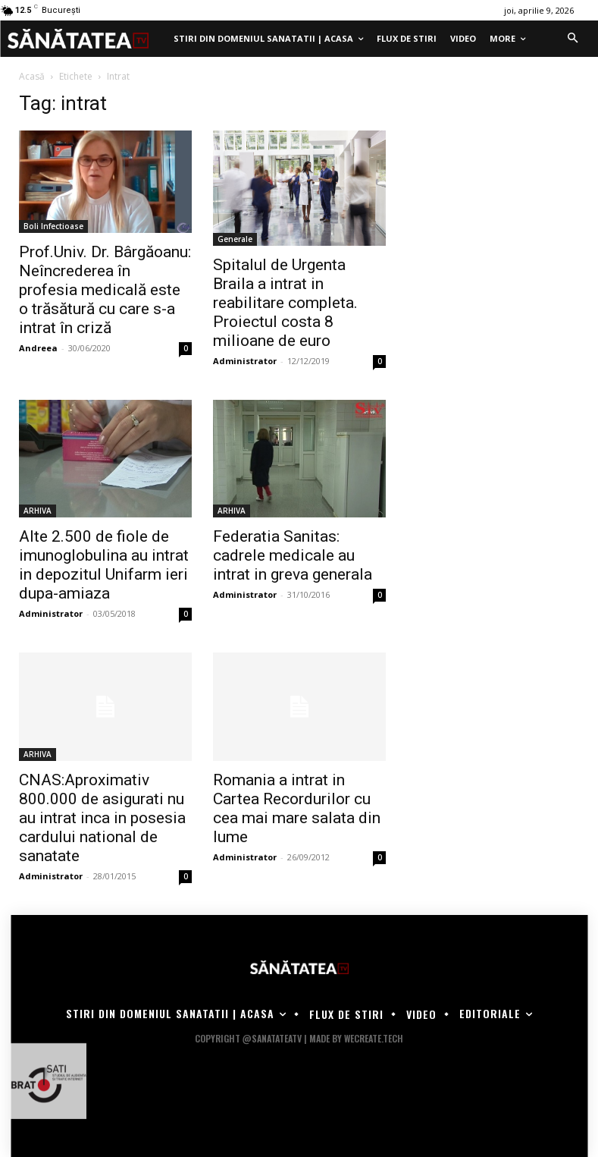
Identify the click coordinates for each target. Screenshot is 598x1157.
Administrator (245, 360)
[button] (572, 38)
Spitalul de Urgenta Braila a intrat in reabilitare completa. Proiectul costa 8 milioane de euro (285, 303)
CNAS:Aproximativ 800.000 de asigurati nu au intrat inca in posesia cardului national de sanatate (102, 818)
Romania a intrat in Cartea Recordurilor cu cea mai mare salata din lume (296, 808)
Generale (235, 239)
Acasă (32, 76)
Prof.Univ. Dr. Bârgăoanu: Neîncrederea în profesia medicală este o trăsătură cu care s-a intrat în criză (105, 290)
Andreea (38, 348)
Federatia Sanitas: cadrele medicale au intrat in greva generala (292, 555)
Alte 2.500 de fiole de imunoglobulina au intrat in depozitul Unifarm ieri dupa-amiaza (104, 564)
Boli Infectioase (53, 226)
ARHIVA (37, 510)
